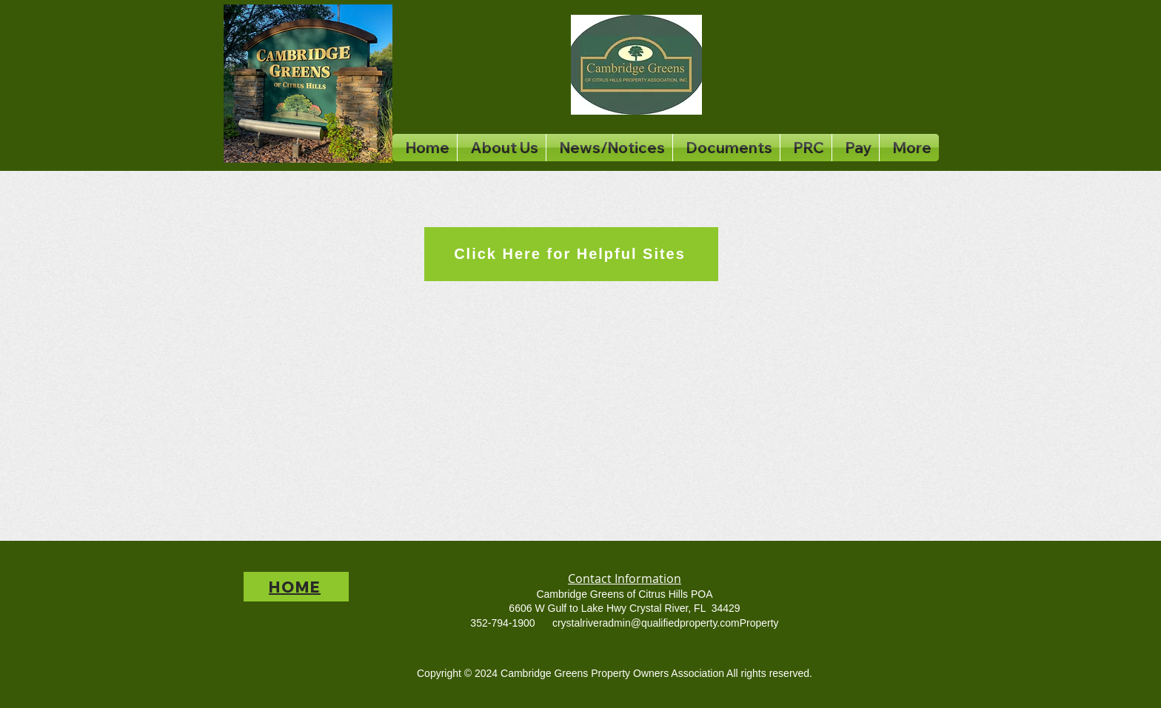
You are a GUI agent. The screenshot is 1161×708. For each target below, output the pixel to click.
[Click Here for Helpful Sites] (571, 254)
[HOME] (296, 586)
